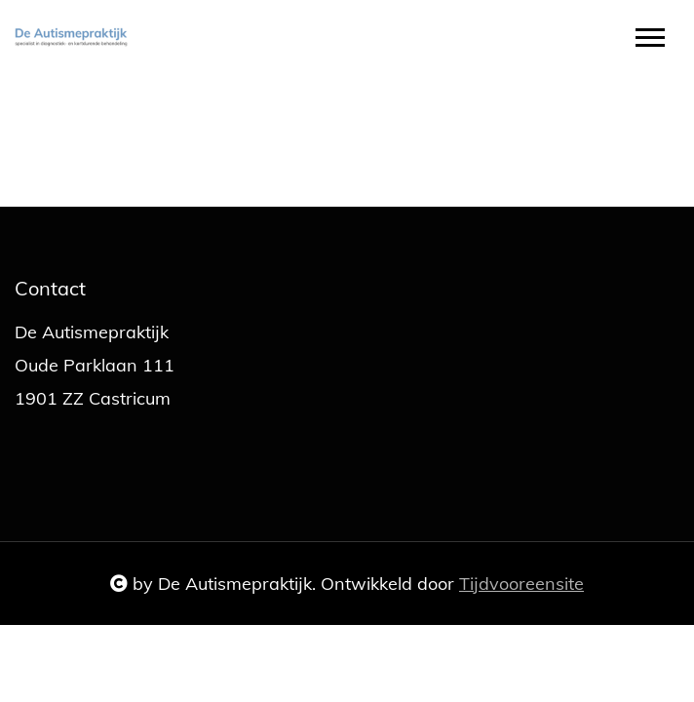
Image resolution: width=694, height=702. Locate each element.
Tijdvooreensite (521, 583)
